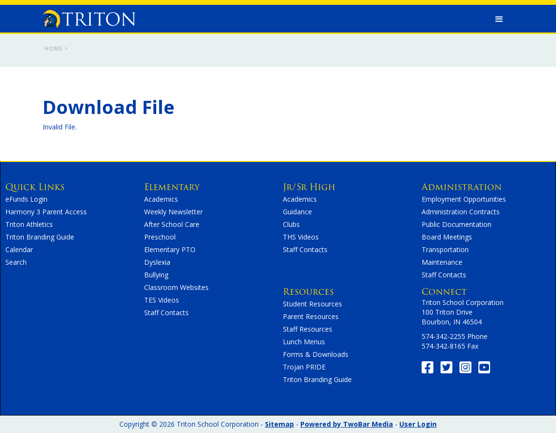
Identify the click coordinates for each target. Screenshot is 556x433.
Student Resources (312, 303)
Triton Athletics (29, 224)
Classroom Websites (176, 287)
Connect (444, 292)
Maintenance (442, 262)
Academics (161, 199)
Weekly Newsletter (173, 211)
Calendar (19, 249)
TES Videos (161, 300)
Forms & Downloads (315, 354)
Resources (308, 292)
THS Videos (301, 236)
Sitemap (279, 424)
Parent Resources (311, 316)
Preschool (160, 236)
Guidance (297, 211)
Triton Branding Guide (39, 236)
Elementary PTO (170, 249)
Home (54, 48)
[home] (89, 16)
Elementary (171, 187)
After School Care (171, 224)
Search (16, 262)
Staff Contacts (166, 312)
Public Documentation (456, 224)
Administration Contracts (461, 211)
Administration (462, 187)
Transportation (445, 249)
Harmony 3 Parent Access (46, 211)
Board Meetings (447, 236)
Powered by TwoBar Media (346, 424)
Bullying (156, 274)
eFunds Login (26, 199)
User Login (418, 424)
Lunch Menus (304, 341)
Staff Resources (307, 329)
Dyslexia (157, 262)
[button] (499, 19)
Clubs (291, 224)
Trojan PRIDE (304, 366)
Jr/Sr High (309, 187)
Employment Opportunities (464, 199)
